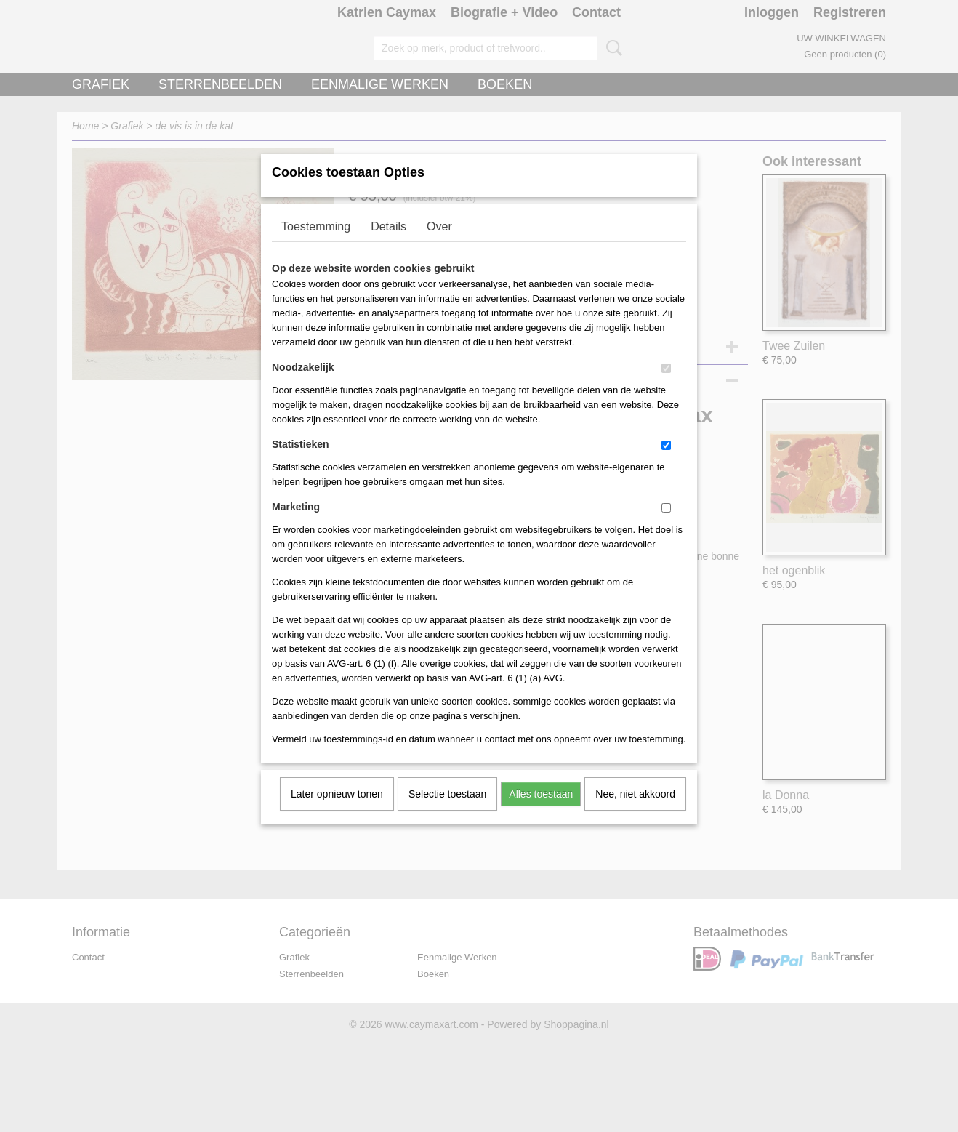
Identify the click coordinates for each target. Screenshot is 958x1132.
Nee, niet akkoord (635, 813)
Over (439, 245)
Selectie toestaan (447, 813)
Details (388, 245)
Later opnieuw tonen (337, 813)
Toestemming (315, 245)
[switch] (666, 387)
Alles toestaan (541, 813)
